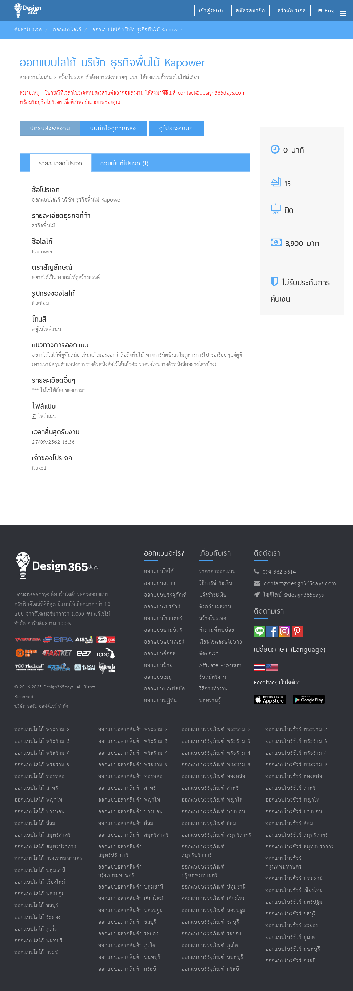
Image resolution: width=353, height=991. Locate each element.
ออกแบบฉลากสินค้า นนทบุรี (129, 957)
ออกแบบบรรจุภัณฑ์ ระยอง (211, 934)
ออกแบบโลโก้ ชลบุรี (36, 905)
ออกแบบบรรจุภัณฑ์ (165, 595)
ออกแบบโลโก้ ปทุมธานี (39, 870)
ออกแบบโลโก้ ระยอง (37, 917)
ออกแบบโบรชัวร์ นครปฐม (294, 902)
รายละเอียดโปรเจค (60, 163)
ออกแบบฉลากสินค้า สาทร (127, 788)
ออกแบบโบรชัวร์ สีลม (289, 823)
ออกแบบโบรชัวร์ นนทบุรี (292, 949)
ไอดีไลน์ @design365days (292, 595)
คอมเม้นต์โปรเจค (124, 163)
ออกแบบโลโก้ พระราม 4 (42, 753)
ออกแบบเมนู (158, 677)
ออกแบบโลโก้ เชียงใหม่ (39, 882)
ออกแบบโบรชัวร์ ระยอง (291, 925)
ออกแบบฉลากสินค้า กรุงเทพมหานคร (120, 871)
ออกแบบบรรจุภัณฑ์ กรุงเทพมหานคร (203, 871)
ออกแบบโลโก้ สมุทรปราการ (45, 847)
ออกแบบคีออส (160, 653)
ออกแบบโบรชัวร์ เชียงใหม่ (294, 890)
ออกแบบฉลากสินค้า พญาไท (129, 800)
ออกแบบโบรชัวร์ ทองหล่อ (293, 776)
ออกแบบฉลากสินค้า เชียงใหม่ (130, 898)
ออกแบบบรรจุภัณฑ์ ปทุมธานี (214, 887)
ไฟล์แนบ (44, 416)
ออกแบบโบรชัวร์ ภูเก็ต (290, 937)
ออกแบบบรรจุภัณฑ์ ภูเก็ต (210, 945)
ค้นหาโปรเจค (28, 30)
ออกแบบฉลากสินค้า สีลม (126, 823)
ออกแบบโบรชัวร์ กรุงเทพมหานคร (283, 863)
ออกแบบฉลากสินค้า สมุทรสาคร (133, 835)
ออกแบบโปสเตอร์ (163, 618)
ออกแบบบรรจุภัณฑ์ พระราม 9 (216, 764)
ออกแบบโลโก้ (67, 30)
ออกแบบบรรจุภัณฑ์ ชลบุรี (210, 922)
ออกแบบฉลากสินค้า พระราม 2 (133, 729)
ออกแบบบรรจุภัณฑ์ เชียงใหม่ (214, 898)
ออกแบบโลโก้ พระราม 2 (42, 729)
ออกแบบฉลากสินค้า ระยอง (128, 934)
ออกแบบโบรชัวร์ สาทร (290, 788)
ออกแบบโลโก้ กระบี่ (36, 952)
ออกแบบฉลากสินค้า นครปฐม (130, 910)
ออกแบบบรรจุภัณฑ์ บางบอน (213, 811)
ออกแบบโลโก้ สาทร (36, 788)
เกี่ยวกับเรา (215, 553)
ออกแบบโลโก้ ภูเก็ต (36, 929)
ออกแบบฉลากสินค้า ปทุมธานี (130, 887)
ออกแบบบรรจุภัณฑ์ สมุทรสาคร (216, 835)
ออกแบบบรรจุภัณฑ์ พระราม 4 (216, 753)
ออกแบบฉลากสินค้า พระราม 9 (133, 764)
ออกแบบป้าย (158, 665)
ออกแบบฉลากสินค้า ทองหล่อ (130, 776)
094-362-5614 (277, 572)
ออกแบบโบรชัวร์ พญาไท (292, 800)
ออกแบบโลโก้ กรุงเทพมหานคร (48, 858)
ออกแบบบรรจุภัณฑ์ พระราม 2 (216, 729)
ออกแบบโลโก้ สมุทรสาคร (42, 835)
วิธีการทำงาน (213, 689)
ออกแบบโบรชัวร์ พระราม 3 (296, 741)
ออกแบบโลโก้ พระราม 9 (42, 764)
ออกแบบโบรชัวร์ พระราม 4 (296, 753)
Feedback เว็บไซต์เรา (277, 682)
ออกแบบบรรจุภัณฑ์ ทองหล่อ (213, 776)
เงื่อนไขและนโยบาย (220, 642)
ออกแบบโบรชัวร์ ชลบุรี (290, 914)
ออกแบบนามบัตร (163, 630)
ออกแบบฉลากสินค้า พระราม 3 (133, 741)
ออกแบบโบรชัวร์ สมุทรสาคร (296, 835)
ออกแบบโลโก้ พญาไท (38, 800)
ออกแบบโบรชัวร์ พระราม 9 (296, 764)
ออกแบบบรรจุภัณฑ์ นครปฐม (214, 910)
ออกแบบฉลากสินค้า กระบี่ (127, 969)
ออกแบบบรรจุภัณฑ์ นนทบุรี (212, 957)
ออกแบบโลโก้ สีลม (35, 823)
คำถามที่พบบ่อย (216, 630)
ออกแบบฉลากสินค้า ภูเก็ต (126, 945)
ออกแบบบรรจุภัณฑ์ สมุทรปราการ (203, 851)
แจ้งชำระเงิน (213, 595)
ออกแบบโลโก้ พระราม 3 (42, 741)
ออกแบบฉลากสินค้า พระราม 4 (133, 753)
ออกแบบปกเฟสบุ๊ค (164, 689)
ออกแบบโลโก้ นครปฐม (39, 894)
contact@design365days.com (298, 584)
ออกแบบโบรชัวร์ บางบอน (293, 811)
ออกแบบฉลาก (159, 583)
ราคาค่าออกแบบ (217, 571)
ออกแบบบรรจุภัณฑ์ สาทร (210, 788)
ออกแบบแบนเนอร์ (164, 642)
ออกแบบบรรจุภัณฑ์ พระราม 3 (216, 741)
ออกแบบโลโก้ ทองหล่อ (39, 776)
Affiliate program (220, 665)
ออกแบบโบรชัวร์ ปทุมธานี (294, 878)
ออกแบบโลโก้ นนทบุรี (38, 940)
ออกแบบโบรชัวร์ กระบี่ (290, 960)
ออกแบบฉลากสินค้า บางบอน (130, 811)
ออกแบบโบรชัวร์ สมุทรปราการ (299, 847)
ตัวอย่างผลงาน (215, 606)
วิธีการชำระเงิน (215, 583)
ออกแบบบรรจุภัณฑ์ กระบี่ (210, 969)
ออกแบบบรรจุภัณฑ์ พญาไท (212, 800)
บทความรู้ (210, 700)
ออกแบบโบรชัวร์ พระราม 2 (296, 729)
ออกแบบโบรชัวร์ (162, 606)
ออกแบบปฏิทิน (160, 700)
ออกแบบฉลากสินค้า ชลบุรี (127, 922)
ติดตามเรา (269, 611)
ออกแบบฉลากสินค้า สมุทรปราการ (120, 851)
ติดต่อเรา (209, 653)
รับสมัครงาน (212, 677)
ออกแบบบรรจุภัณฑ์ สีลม (209, 823)
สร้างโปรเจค (212, 618)
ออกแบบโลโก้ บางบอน (39, 811)
